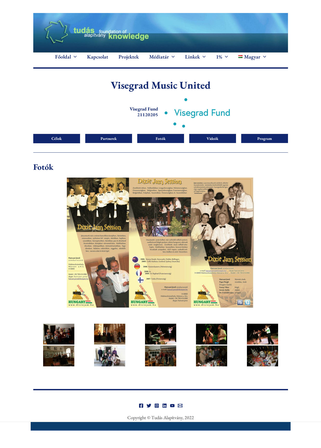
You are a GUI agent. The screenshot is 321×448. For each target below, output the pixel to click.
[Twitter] (149, 410)
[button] (74, 59)
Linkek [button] (195, 59)
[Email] (180, 410)
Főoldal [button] (66, 59)
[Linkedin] (164, 410)
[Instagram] (156, 410)
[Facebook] (141, 410)
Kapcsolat (97, 59)
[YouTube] (172, 410)
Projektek (129, 59)
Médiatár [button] (162, 59)
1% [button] (222, 59)
